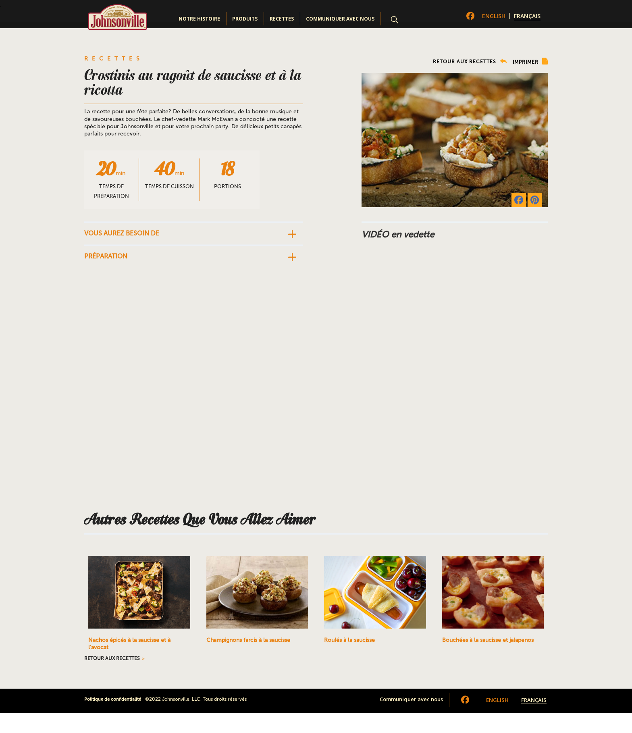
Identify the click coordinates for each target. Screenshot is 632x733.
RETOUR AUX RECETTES (470, 61)
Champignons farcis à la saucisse (248, 640)
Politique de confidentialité (112, 699)
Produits (245, 18)
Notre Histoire (199, 18)
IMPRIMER (530, 61)
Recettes (282, 18)
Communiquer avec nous (340, 18)
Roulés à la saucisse (349, 640)
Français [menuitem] (527, 16)
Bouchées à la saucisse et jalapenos (488, 640)
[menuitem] (493, 16)
